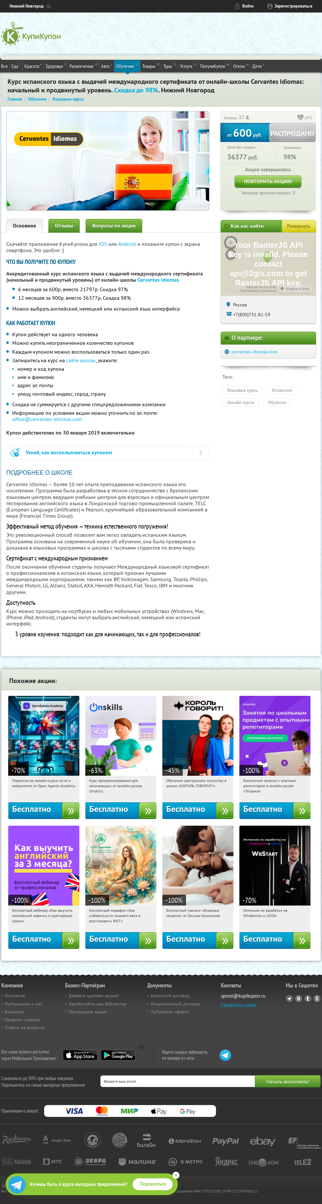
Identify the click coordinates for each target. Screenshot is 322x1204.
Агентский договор (170, 996)
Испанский (282, 390)
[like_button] (300, 118)
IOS (103, 244)
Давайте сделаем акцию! (93, 996)
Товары (151, 65)
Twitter (307, 998)
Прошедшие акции (87, 1012)
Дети (258, 65)
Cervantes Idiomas (158, 279)
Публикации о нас (23, 1004)
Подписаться (153, 1184)
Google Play (118, 1055)
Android (127, 244)
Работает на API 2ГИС (261, 287)
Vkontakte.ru (298, 998)
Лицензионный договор (175, 1004)
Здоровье (55, 65)
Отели (241, 65)
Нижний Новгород (26, 6)
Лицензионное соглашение (258, 290)
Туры (169, 65)
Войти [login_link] (248, 6)
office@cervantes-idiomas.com (47, 419)
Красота (33, 65)
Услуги (188, 65)
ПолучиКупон (214, 65)
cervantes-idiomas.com (254, 352)
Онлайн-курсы (240, 402)
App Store (80, 1055)
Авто (106, 65)
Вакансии (14, 1012)
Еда (16, 65)
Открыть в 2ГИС (298, 289)
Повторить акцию (268, 181)
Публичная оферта (169, 1012)
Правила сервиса (22, 1020)
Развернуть (298, 226)
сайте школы (81, 360)
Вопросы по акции (114, 225)
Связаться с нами (238, 1004)
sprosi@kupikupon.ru (243, 996)
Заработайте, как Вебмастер (97, 1004)
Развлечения (83, 65)
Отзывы (64, 225)
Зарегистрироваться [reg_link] (293, 6)
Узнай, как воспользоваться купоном (69, 452)
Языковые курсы (242, 390)
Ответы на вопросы (24, 1027)
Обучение (127, 65)
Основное (24, 225)
